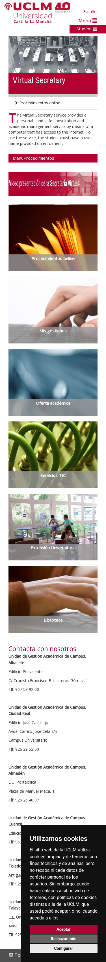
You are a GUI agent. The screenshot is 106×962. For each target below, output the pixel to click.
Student (87, 28)
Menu (88, 20)
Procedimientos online (37, 103)
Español (90, 11)
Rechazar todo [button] (64, 938)
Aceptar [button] (64, 929)
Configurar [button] (63, 948)
